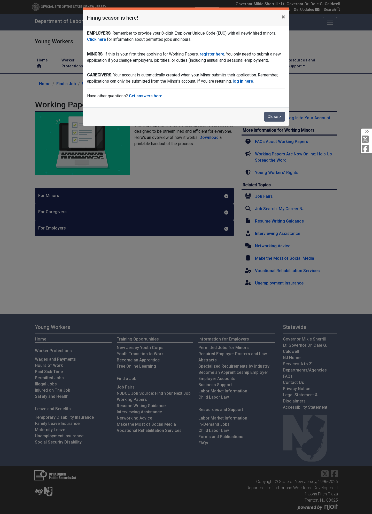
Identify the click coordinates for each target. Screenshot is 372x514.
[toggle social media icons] (366, 132)
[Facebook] (366, 148)
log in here (243, 81)
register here (212, 54)
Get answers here (145, 95)
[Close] (283, 17)
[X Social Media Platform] (366, 139)
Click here (96, 39)
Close (275, 116)
